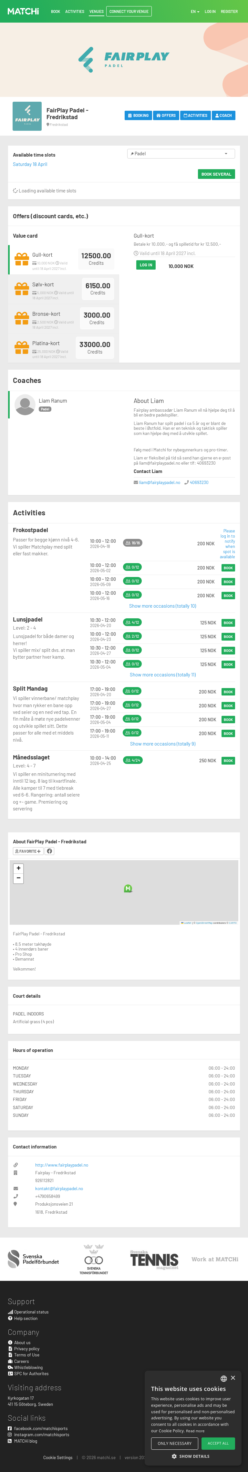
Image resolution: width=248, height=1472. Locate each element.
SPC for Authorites (28, 1373)
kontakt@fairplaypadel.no (59, 1188)
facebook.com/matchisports (38, 1428)
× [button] (232, 1378)
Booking (138, 115)
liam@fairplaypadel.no (159, 482)
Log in (146, 264)
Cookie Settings (58, 1457)
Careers (18, 1361)
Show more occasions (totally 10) (162, 606)
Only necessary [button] (175, 1443)
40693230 (199, 482)
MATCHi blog (22, 1441)
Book (228, 568)
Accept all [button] (218, 1443)
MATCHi (23, 11)
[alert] (193, 1418)
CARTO (233, 922)
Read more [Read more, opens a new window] (195, 1430)
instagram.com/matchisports (38, 1434)
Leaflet (186, 922)
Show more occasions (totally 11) (163, 674)
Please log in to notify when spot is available (227, 543)
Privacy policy (23, 1348)
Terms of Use (23, 1354)
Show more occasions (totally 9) (162, 743)
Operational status (28, 1311)
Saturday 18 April (30, 164)
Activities (195, 115)
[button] (128, 888)
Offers (166, 115)
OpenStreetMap (204, 922)
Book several (217, 174)
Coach (223, 115)
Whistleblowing (25, 1367)
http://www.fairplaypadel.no (61, 1165)
